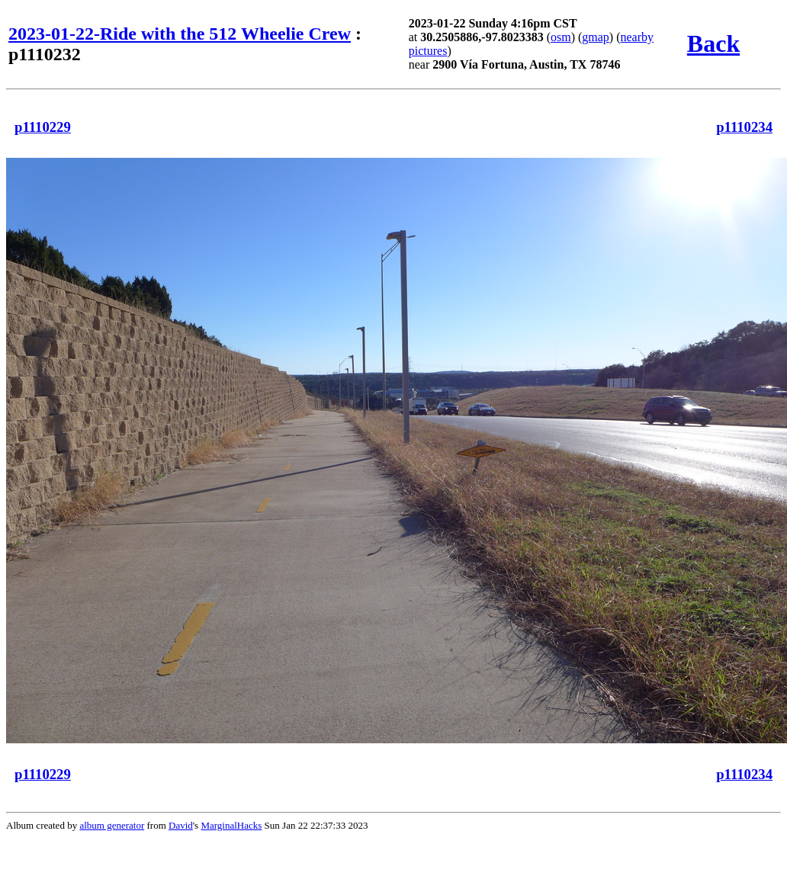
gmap (595, 36)
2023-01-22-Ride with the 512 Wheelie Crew (179, 33)
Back (713, 43)
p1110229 (42, 127)
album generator (111, 825)
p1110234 (744, 127)
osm (561, 36)
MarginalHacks (231, 825)
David (181, 825)
